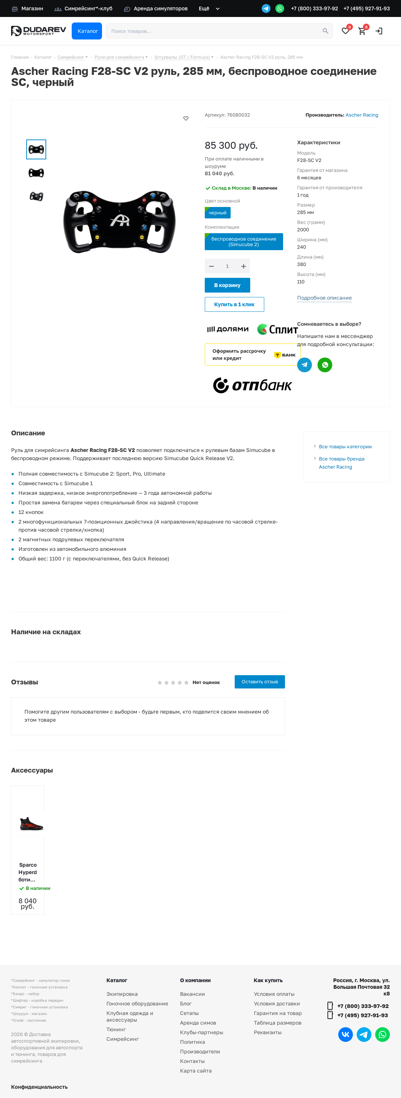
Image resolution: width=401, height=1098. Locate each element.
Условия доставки (277, 1003)
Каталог (116, 980)
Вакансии (192, 994)
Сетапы (189, 1013)
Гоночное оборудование (137, 1003)
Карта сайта (196, 1070)
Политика (192, 1042)
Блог (185, 1003)
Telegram (364, 1034)
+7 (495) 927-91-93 (367, 8)
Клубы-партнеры (201, 1032)
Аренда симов (198, 1022)
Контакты (192, 1061)
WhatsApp (382, 1034)
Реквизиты (268, 1032)
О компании (195, 980)
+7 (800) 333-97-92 (314, 8)
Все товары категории (345, 446)
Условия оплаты (274, 994)
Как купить (268, 980)
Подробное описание (324, 297)
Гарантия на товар (278, 1013)
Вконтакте (345, 1034)
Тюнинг (116, 1029)
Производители (200, 1051)
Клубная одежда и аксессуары (129, 1016)
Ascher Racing (362, 115)
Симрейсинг (122, 1039)
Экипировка (122, 994)
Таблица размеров (278, 1022)
